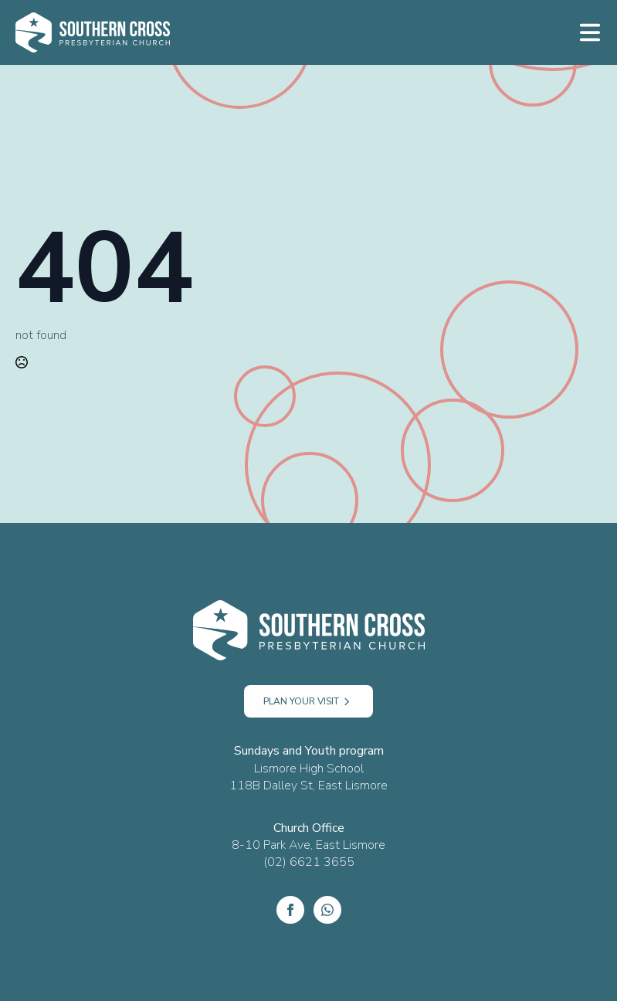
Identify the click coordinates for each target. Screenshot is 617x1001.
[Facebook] (290, 910)
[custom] (327, 910)
